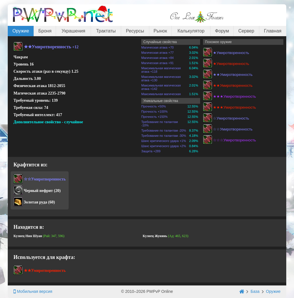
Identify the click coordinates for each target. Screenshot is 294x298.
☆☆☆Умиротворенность (234, 140)
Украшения (73, 30)
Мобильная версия (32, 291)
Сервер (246, 30)
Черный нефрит (38, 191)
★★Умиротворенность (232, 74)
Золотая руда (35, 202)
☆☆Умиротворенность (232, 129)
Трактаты (106, 30)
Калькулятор (190, 30)
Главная (272, 30)
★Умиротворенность (231, 53)
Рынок (160, 30)
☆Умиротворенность (231, 118)
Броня (45, 30)
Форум (222, 30)
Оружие (20, 30)
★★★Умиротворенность (234, 96)
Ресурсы (135, 30)
